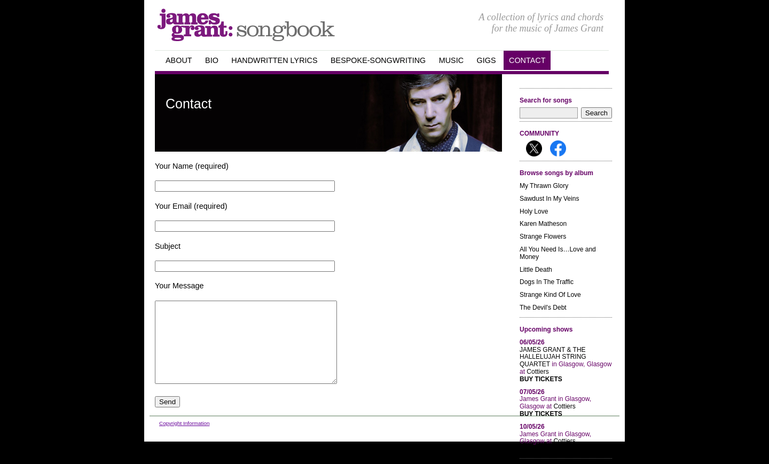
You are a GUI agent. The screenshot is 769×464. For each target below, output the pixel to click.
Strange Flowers (543, 236)
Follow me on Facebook (558, 148)
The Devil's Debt (543, 307)
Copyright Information (184, 439)
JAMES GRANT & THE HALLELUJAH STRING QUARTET (553, 357)
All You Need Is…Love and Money (558, 253)
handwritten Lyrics (274, 60)
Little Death (536, 269)
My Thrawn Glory (544, 186)
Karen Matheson (543, 223)
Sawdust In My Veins (549, 198)
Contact (527, 60)
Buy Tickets (541, 379)
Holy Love (534, 211)
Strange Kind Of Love (550, 294)
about (179, 60)
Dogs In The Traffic (547, 282)
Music (451, 60)
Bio (211, 60)
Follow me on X (534, 148)
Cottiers (537, 371)
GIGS (486, 60)
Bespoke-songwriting (378, 60)
